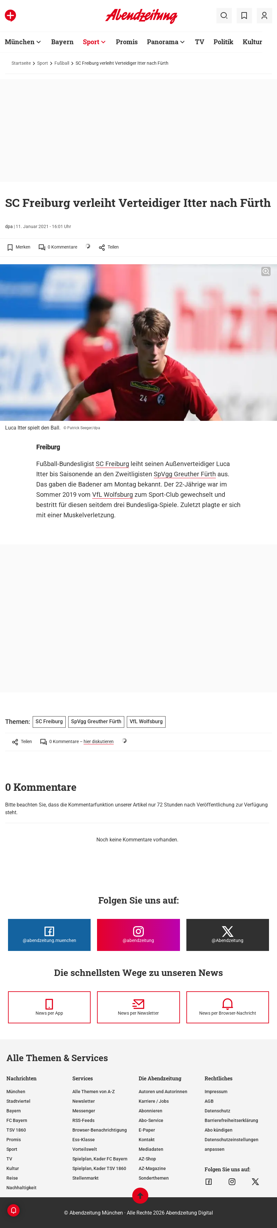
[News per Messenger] (49, 1007)
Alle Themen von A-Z (93, 1091)
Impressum (216, 1091)
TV (9, 1158)
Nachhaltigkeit (21, 1187)
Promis (13, 1139)
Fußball (61, 63)
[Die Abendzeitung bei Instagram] (138, 935)
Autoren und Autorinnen (163, 1091)
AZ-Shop (147, 1158)
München (15, 1091)
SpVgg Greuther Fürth (185, 474)
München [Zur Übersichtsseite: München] (20, 41)
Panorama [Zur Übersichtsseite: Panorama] (162, 41)
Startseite (21, 63)
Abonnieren (150, 1110)
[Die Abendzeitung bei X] (227, 935)
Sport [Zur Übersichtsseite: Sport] (91, 41)
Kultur (12, 1168)
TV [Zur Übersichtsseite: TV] (199, 41)
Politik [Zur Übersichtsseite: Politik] (223, 41)
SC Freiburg (112, 464)
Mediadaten (151, 1149)
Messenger (83, 1110)
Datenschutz (217, 1110)
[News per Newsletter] (138, 1007)
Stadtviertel (18, 1101)
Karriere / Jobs (154, 1101)
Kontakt (147, 1139)
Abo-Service (151, 1120)
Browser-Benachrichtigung (99, 1130)
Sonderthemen (154, 1178)
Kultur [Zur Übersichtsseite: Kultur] (252, 41)
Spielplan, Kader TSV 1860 (99, 1168)
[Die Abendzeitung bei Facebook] (49, 935)
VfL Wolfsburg (112, 494)
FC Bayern (16, 1120)
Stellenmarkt (85, 1178)
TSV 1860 (16, 1130)
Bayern (13, 1110)
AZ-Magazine (152, 1168)
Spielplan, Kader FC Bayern (99, 1158)
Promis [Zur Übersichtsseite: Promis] (127, 41)
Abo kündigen (218, 1130)
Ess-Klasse (83, 1139)
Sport (42, 63)
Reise (12, 1178)
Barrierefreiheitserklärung (231, 1120)
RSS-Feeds (83, 1120)
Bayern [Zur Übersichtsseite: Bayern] (62, 41)
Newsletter (83, 1101)
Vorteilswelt (84, 1149)
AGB (209, 1101)
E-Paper (147, 1130)
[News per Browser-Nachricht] (227, 1007)
